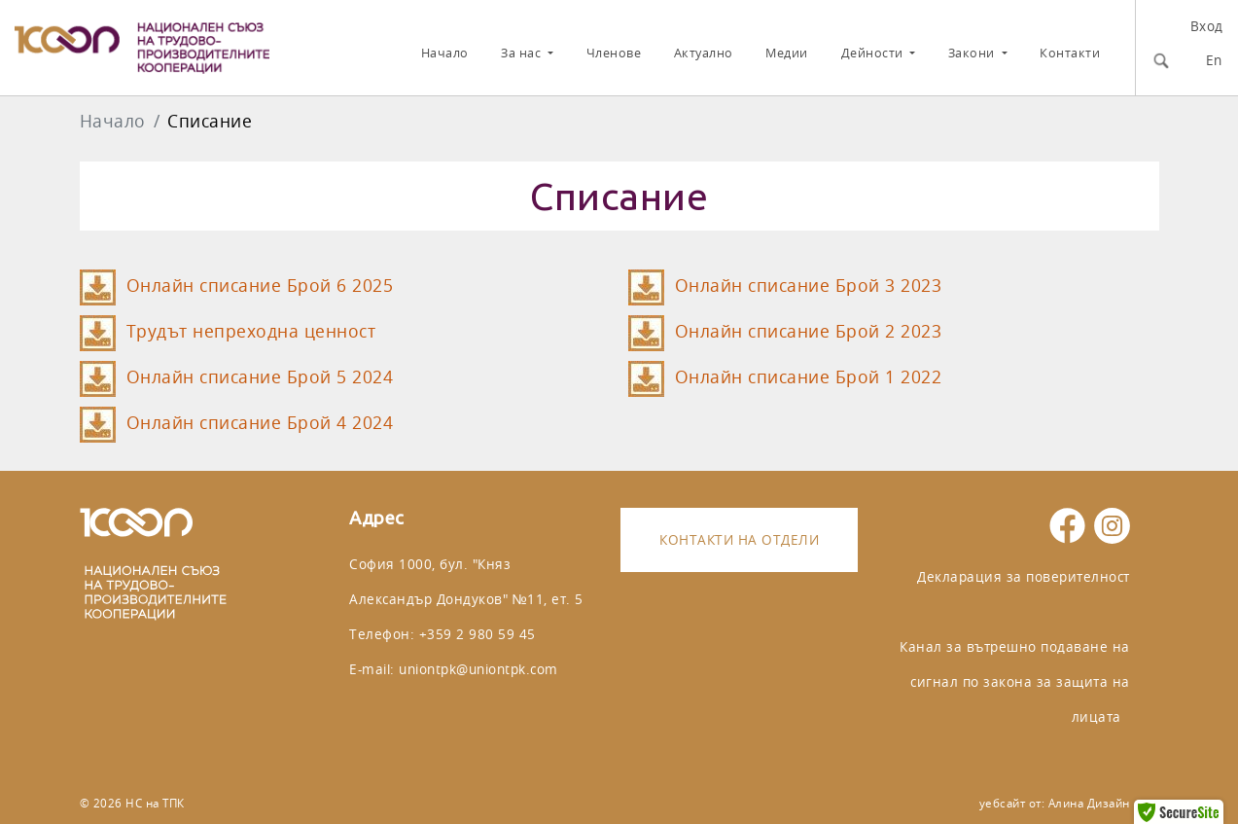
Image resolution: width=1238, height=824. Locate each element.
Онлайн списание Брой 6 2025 (260, 285)
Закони (973, 53)
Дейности (874, 53)
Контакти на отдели (739, 539)
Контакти (1070, 53)
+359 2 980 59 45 (477, 634)
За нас (523, 53)
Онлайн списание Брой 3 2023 (808, 285)
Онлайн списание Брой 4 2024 (260, 423)
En (1214, 60)
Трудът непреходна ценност (251, 331)
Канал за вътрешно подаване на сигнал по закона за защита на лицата (1015, 681)
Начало (445, 53)
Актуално (703, 53)
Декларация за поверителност (1023, 576)
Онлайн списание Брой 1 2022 (808, 377)
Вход (1206, 26)
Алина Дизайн (1089, 803)
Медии (786, 53)
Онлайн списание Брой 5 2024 (260, 377)
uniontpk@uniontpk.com (478, 669)
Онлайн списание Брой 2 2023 (808, 331)
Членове (614, 53)
